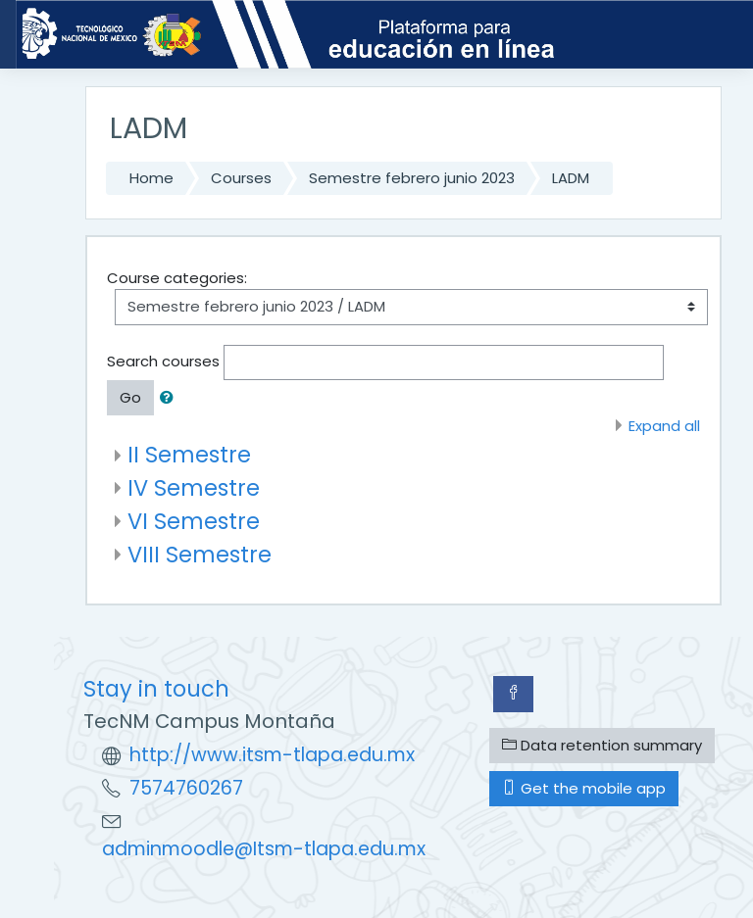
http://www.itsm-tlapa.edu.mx (272, 755)
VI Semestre (193, 521)
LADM (570, 178)
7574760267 (186, 788)
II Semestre (189, 454)
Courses (241, 178)
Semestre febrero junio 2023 (412, 178)
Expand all (664, 425)
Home (151, 178)
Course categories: (177, 277)
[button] (170, 398)
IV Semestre (193, 488)
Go (130, 397)
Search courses (163, 361)
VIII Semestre (199, 554)
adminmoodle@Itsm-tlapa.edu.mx (264, 849)
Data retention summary (602, 745)
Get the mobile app (584, 788)
